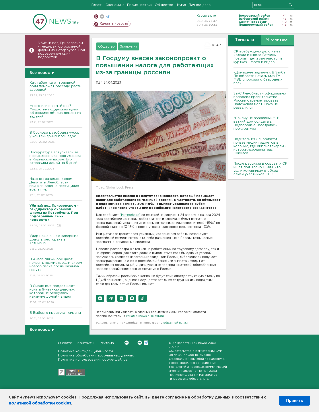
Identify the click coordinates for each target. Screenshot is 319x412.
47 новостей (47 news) (189, 343)
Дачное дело (200, 5)
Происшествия (139, 5)
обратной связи (175, 323)
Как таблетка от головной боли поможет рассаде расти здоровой (55, 89)
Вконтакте (126, 343)
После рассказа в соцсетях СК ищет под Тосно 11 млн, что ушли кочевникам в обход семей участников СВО (260, 169)
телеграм (108, 16)
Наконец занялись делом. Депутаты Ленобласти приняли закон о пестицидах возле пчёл (55, 187)
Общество (164, 5)
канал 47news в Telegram (145, 316)
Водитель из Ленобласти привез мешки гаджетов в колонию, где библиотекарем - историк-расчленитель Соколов (259, 146)
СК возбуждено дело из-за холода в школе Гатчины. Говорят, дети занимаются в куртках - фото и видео (257, 57)
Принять (294, 400)
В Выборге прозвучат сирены (55, 315)
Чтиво (181, 5)
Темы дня (244, 39)
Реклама (106, 343)
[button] (100, 298)
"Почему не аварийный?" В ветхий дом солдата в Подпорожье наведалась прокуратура (256, 123)
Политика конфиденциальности (85, 351)
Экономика (115, 5)
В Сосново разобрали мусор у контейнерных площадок (55, 137)
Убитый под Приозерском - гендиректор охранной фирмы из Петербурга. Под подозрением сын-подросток (61, 50)
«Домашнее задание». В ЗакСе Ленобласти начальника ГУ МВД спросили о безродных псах (259, 78)
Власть (97, 5)
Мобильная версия (96, 16)
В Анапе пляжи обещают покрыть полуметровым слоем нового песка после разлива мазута (55, 267)
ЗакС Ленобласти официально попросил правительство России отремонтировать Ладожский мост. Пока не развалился (259, 100)
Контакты (85, 343)
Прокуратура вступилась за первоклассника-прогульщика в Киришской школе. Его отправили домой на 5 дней (55, 161)
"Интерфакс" (130, 215)
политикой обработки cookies (40, 403)
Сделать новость (114, 23)
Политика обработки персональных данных (96, 355)
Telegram (146, 343)
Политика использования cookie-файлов (93, 359)
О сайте (65, 343)
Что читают (277, 39)
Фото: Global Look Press (114, 187)
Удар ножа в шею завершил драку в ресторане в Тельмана (55, 243)
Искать (290, 4)
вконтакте (102, 16)
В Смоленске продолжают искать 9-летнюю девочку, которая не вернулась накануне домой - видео (55, 294)
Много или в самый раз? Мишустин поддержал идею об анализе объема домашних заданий (55, 114)
